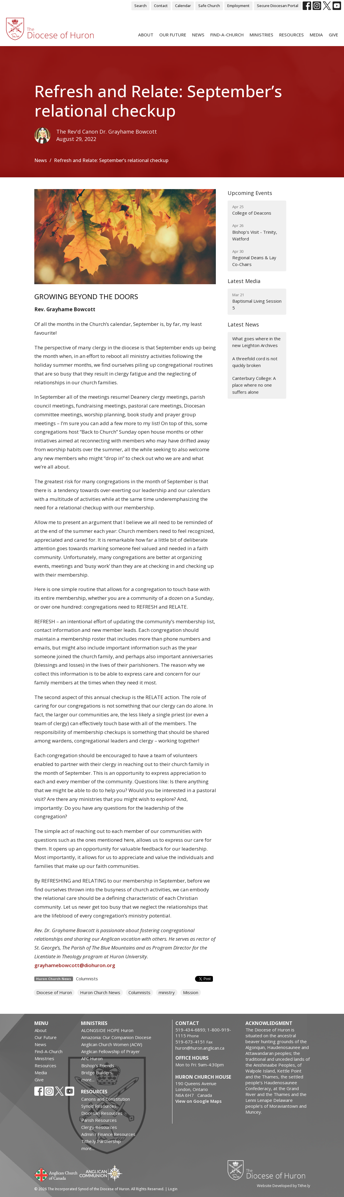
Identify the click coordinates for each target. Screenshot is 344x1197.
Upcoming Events (250, 192)
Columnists (87, 978)
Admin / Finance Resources (108, 1134)
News (198, 35)
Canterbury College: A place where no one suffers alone (254, 385)
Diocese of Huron (54, 992)
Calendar (183, 5)
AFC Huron (92, 1058)
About (145, 35)
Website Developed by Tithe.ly (283, 1185)
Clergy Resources (99, 1127)
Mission (190, 992)
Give (333, 35)
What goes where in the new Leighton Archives (256, 342)
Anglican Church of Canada (56, 1174)
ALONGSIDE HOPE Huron (107, 1030)
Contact (161, 5)
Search (140, 5)
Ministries (261, 35)
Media (316, 35)
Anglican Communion (101, 1173)
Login (172, 1188)
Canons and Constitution (105, 1099)
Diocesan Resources (102, 1113)
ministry (167, 992)
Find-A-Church (227, 35)
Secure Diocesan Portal (277, 5)
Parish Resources (99, 1120)
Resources (291, 35)
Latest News (243, 324)
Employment (238, 5)
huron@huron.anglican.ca (199, 1048)
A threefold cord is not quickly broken (254, 362)
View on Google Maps (198, 1101)
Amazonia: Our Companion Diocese (116, 1037)
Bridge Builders (96, 1072)
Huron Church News (100, 992)
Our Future (172, 35)
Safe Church (209, 5)
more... (88, 1079)
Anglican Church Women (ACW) (111, 1044)
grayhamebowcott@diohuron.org (75, 965)
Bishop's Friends (97, 1065)
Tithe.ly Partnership (101, 1141)
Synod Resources (98, 1106)
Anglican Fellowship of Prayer (110, 1051)
